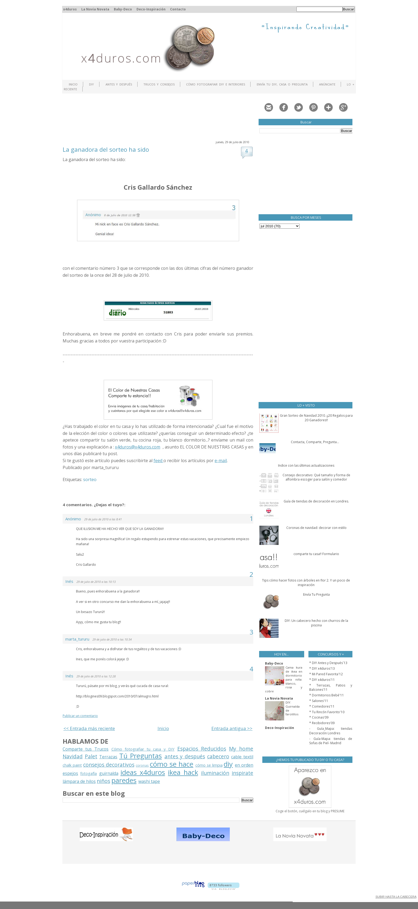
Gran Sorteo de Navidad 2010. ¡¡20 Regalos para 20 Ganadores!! (316, 417)
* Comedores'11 (322, 706)
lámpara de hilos (79, 781)
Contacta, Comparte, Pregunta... (315, 442)
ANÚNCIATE (327, 84)
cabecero (218, 756)
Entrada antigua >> (231, 728)
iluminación (215, 773)
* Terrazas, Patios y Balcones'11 (330, 687)
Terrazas (108, 757)
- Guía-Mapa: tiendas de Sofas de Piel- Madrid (330, 741)
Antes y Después (119, 84)
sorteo (90, 479)
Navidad (73, 756)
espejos (70, 773)
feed (158, 460)
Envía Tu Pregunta (316, 594)
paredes (123, 780)
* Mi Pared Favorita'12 (326, 674)
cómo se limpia (209, 765)
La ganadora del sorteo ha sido (106, 149)
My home (241, 748)
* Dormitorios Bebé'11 (326, 695)
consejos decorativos (108, 764)
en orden (244, 765)
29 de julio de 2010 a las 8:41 (103, 519)
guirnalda (108, 773)
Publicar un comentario (80, 715)
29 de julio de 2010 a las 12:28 (96, 676)
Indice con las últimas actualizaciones (306, 465)
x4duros (70, 9)
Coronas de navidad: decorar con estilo (316, 527)
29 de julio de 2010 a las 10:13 (96, 582)
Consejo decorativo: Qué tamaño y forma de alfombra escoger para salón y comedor (316, 477)
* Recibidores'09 (322, 723)
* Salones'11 (318, 701)
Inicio (73, 84)
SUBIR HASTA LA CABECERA (395, 896)
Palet (91, 756)
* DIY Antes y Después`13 (328, 663)
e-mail (221, 460)
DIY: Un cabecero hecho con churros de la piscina (316, 622)
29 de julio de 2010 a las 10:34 (112, 639)
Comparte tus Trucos (85, 749)
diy (228, 764)
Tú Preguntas (140, 755)
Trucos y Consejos (159, 84)
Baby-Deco (123, 9)
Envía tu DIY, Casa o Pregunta (282, 84)
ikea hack (183, 772)
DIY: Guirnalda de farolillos (293, 708)
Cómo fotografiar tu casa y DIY (143, 749)
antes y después (184, 756)
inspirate (242, 773)
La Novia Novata (95, 9)
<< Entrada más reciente (89, 728)
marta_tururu (77, 639)
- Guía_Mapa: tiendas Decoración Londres (330, 730)
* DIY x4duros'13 (322, 668)
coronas (142, 765)
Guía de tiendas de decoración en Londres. (316, 501)
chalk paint (72, 765)
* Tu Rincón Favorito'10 (326, 712)
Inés (69, 581)
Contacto (178, 9)
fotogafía (88, 773)
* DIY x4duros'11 (322, 679)
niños (103, 781)
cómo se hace (171, 764)
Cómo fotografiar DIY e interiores (215, 84)
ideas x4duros (142, 772)
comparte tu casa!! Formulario (316, 554)
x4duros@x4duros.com (137, 447)
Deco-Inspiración (151, 9)
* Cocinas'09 (318, 717)
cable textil (242, 757)
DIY (91, 84)
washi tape (149, 781)
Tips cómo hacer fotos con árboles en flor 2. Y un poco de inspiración (306, 582)
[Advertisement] (160, 116)
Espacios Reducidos (201, 748)
